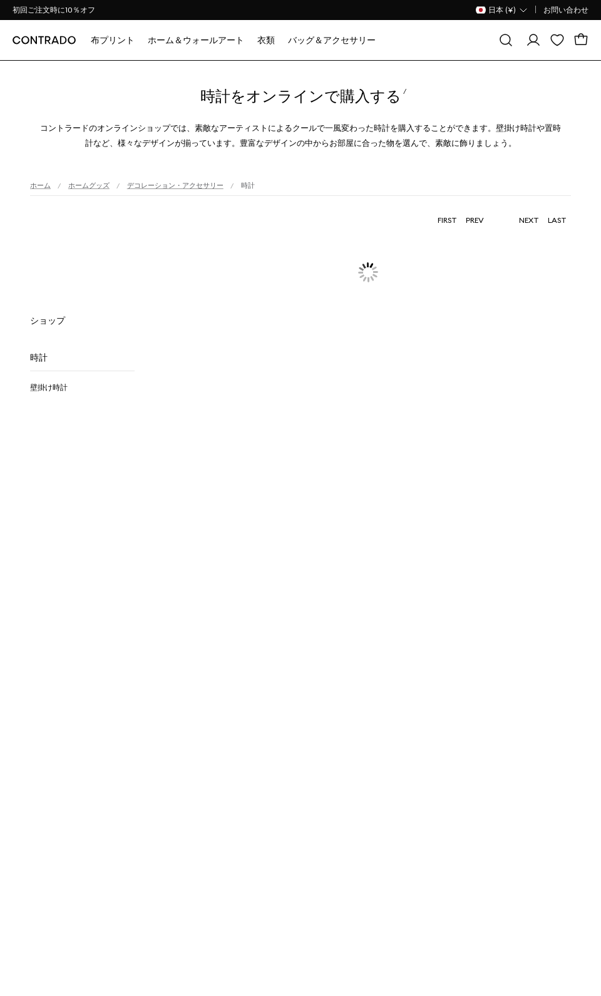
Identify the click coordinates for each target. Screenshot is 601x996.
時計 (39, 357)
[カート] (580, 40)
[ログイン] (533, 40)
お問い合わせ (565, 9)
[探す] (506, 40)
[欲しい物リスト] (557, 40)
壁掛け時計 (49, 387)
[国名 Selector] (502, 10)
